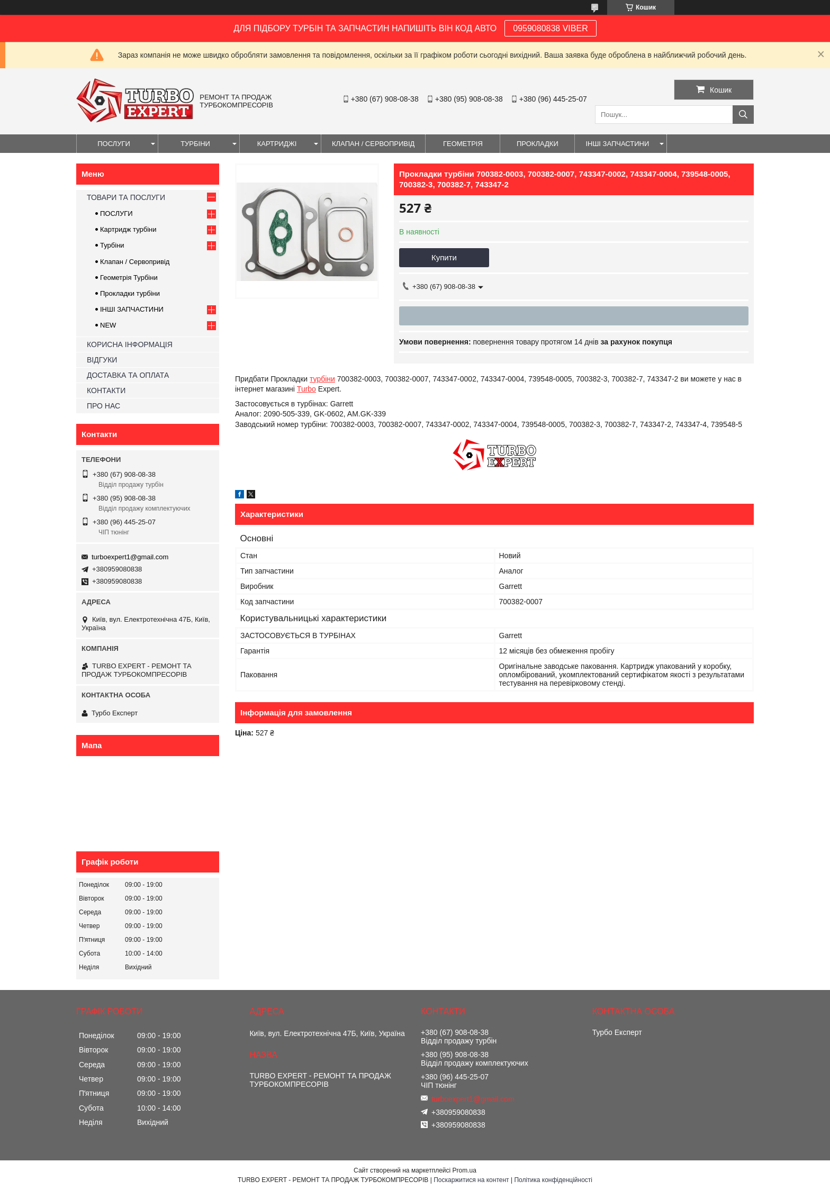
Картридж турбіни (128, 229)
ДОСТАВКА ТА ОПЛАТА (128, 375)
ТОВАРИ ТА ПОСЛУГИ (126, 197)
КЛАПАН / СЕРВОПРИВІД (373, 144)
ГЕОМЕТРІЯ (463, 144)
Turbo (306, 389)
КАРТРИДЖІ (277, 144)
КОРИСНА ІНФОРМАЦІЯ (130, 344)
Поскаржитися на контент (471, 1180)
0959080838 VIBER (550, 28)
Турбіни (112, 245)
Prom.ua (464, 1170)
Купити (444, 257)
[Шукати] (743, 114)
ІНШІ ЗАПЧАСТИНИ (617, 144)
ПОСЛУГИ (113, 144)
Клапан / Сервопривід (134, 262)
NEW (108, 325)
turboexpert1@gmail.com (130, 557)
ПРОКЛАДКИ (537, 144)
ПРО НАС (103, 406)
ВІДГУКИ (102, 360)
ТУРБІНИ (195, 144)
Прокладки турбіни (130, 293)
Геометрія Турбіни (129, 277)
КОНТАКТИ (106, 390)
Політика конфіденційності (553, 1180)
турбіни (322, 379)
